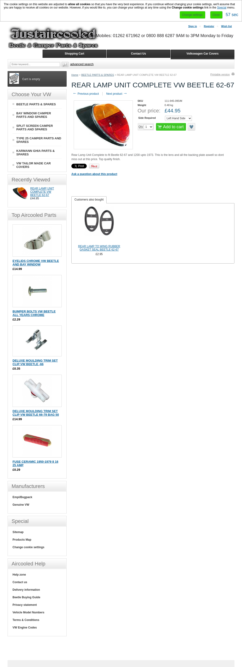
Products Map (22, 539)
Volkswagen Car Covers (202, 53)
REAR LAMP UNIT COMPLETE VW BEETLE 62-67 (42, 192)
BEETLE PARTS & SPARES (97, 74)
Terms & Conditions (26, 620)
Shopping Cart (74, 53)
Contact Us (138, 53)
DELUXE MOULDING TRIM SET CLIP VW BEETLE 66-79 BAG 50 (36, 412)
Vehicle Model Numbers (28, 612)
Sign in (192, 26)
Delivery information (26, 589)
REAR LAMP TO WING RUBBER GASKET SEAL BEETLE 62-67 (99, 248)
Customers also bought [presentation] (89, 199)
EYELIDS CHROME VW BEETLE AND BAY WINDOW (36, 262)
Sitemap (18, 532)
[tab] (89, 199)
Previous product (86, 93)
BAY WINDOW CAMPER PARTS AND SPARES (33, 115)
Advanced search (82, 64)
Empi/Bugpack (22, 497)
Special (221, 7)
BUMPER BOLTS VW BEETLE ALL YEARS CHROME (34, 313)
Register (209, 26)
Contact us (20, 582)
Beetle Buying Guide (26, 597)
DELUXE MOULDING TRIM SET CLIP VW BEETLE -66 (35, 362)
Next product (116, 93)
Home (74, 74)
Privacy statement (25, 605)
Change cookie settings (28, 547)
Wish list (226, 26)
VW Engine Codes (25, 627)
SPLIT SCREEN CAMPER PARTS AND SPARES (34, 127)
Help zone (19, 574)
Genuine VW (21, 504)
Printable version (220, 74)
